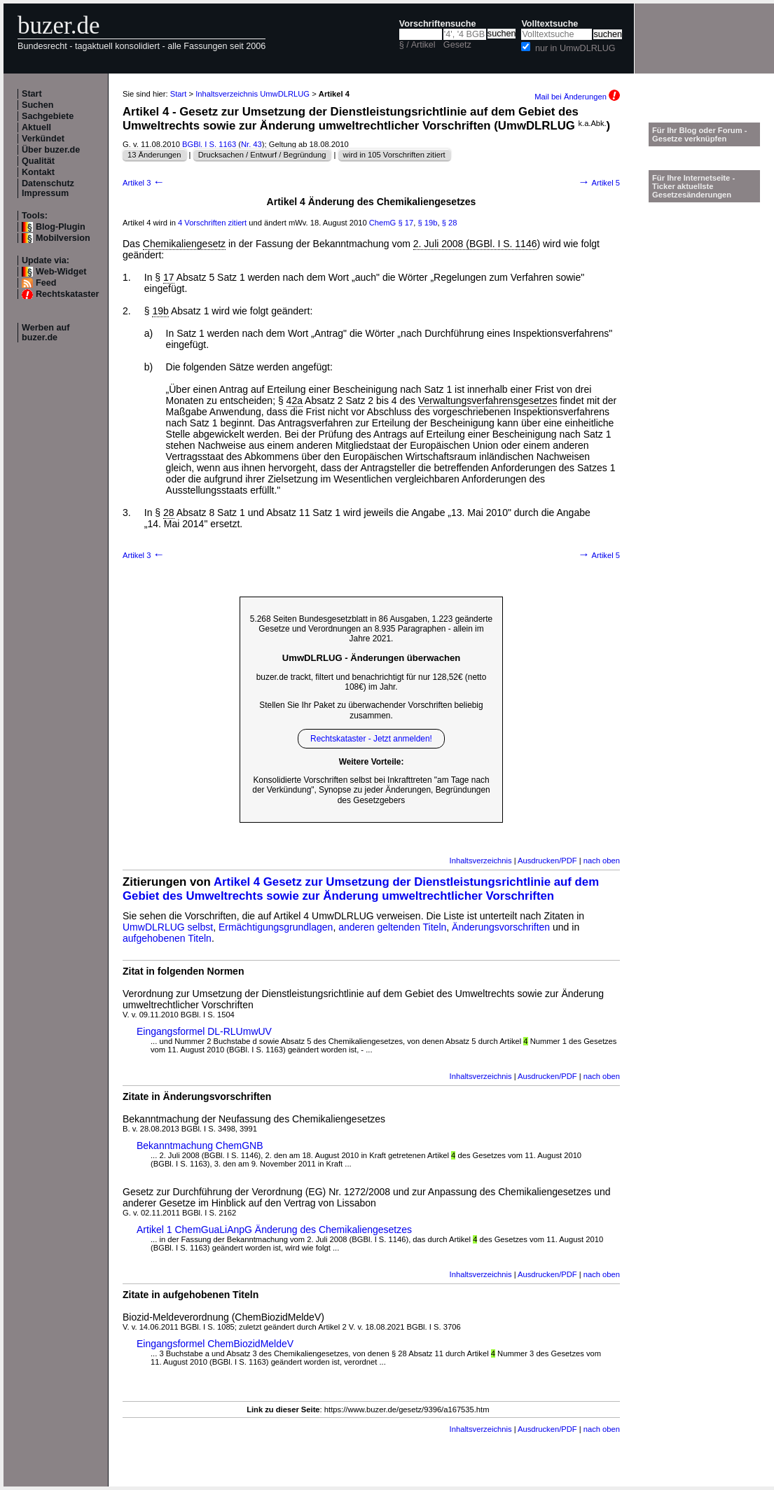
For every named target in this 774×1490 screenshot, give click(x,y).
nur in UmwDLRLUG (575, 48)
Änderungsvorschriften (501, 927)
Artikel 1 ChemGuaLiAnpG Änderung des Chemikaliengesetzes (274, 1229)
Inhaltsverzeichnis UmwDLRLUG (252, 94)
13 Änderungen (154, 155)
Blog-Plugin (60, 227)
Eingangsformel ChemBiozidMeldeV (215, 1343)
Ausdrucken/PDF (547, 860)
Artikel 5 (599, 183)
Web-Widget (61, 272)
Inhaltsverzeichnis (481, 860)
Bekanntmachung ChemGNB (200, 1145)
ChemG (382, 222)
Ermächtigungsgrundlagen (276, 927)
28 (168, 512)
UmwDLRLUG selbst (168, 927)
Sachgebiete (48, 116)
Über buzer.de (51, 150)
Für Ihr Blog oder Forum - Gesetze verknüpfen (699, 134)
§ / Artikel (417, 45)
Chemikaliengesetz (184, 243)
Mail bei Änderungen (577, 96)
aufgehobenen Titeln (167, 938)
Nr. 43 (251, 144)
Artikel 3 (144, 183)
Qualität (38, 161)
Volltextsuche (549, 24)
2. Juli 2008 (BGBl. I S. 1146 (475, 243)
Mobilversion (63, 238)
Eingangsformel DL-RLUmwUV (204, 1031)
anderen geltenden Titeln (392, 927)
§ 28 (449, 222)
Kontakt (38, 172)
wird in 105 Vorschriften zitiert (394, 155)
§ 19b (427, 222)
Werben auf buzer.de (45, 332)
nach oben (601, 860)
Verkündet (43, 139)
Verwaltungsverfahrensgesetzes (487, 400)
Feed (46, 283)
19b (160, 310)
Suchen (38, 105)
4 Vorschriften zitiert (212, 222)
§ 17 (405, 222)
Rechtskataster (67, 294)
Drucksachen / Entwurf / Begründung (262, 155)
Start (32, 94)
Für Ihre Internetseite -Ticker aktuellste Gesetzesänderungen (693, 186)
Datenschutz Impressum (48, 188)
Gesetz (457, 45)
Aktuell (36, 127)
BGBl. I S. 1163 (209, 144)
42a (294, 400)
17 (168, 277)
